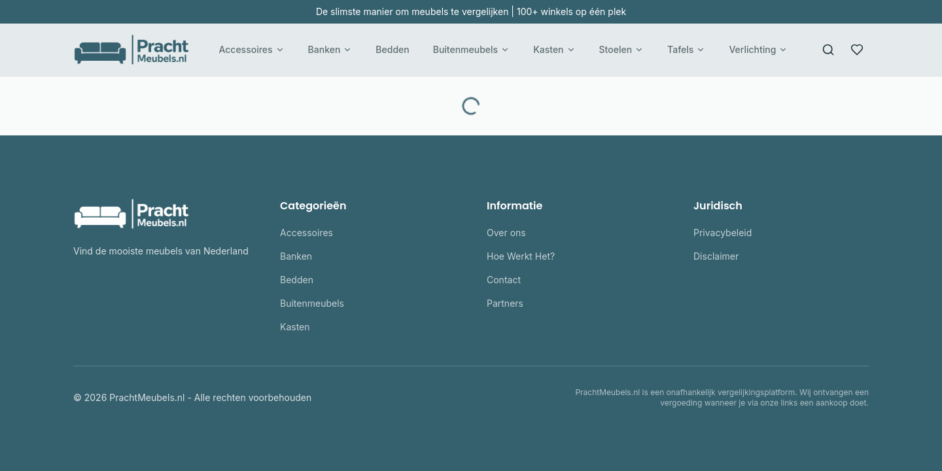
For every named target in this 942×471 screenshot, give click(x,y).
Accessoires (251, 49)
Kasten (554, 49)
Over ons (506, 232)
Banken (330, 49)
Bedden (392, 49)
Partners (505, 303)
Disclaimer (716, 256)
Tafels (686, 49)
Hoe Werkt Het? (521, 256)
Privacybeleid (722, 232)
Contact (504, 279)
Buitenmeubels (471, 49)
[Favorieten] (857, 49)
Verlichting (758, 49)
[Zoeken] (828, 49)
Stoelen (621, 49)
